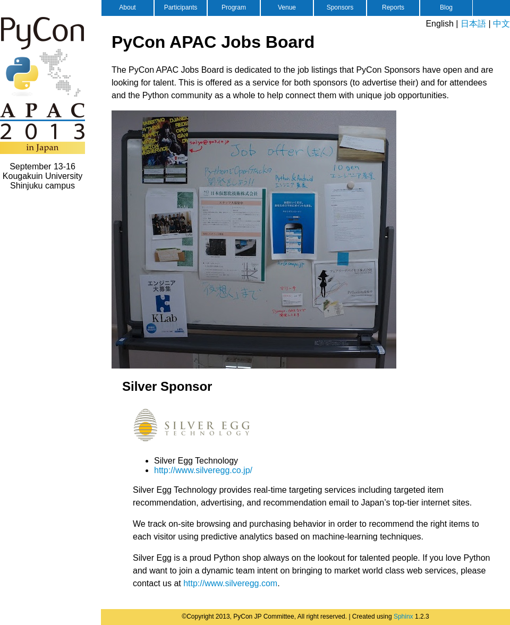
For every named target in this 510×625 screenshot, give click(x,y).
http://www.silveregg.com (230, 583)
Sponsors (340, 7)
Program (234, 7)
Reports (393, 7)
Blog (446, 7)
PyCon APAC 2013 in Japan (42, 85)
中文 (501, 23)
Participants (181, 7)
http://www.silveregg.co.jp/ (203, 470)
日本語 (473, 23)
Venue (287, 7)
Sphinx (403, 616)
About (127, 7)
